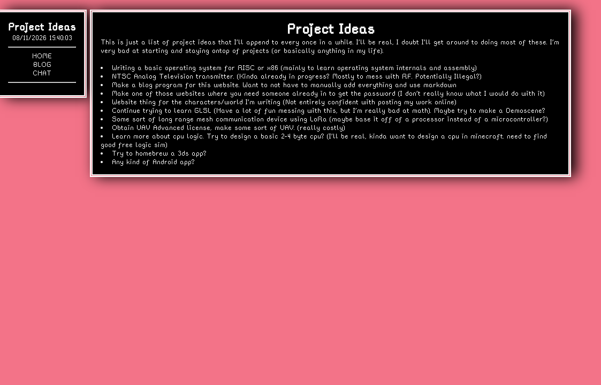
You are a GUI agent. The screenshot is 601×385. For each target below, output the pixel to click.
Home (42, 56)
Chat (42, 73)
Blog (42, 64)
